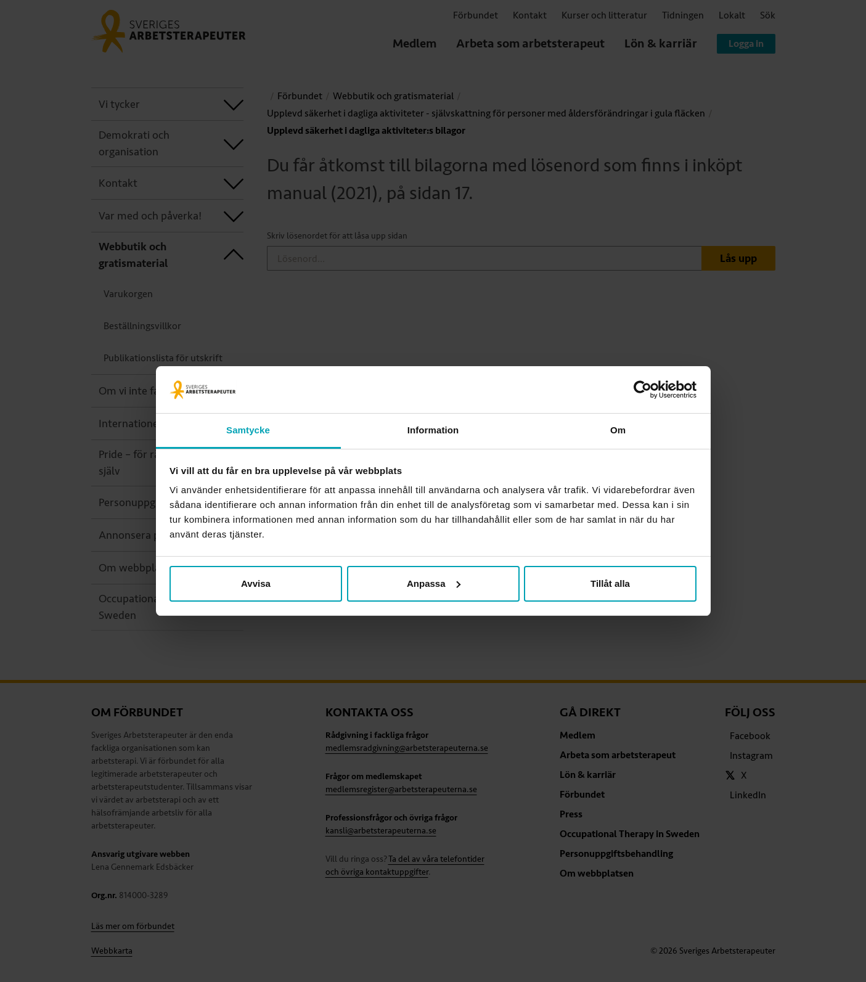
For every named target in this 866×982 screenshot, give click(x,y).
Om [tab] (618, 430)
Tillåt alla (610, 583)
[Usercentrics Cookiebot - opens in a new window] (642, 389)
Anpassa (433, 583)
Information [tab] (433, 430)
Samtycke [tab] (248, 430)
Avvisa (256, 583)
